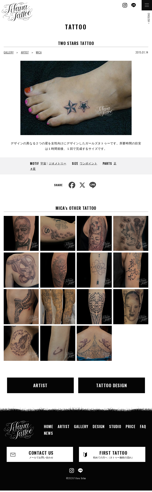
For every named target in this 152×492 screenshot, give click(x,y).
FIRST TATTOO (113, 454)
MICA (39, 52)
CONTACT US (41, 454)
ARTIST (25, 52)
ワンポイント (88, 163)
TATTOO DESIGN (111, 385)
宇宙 (43, 163)
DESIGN (99, 426)
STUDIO (115, 426)
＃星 (33, 168)
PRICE (131, 426)
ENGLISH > (149, 18)
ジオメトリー (57, 163)
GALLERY (9, 52)
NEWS (48, 433)
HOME (48, 426)
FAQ (143, 426)
